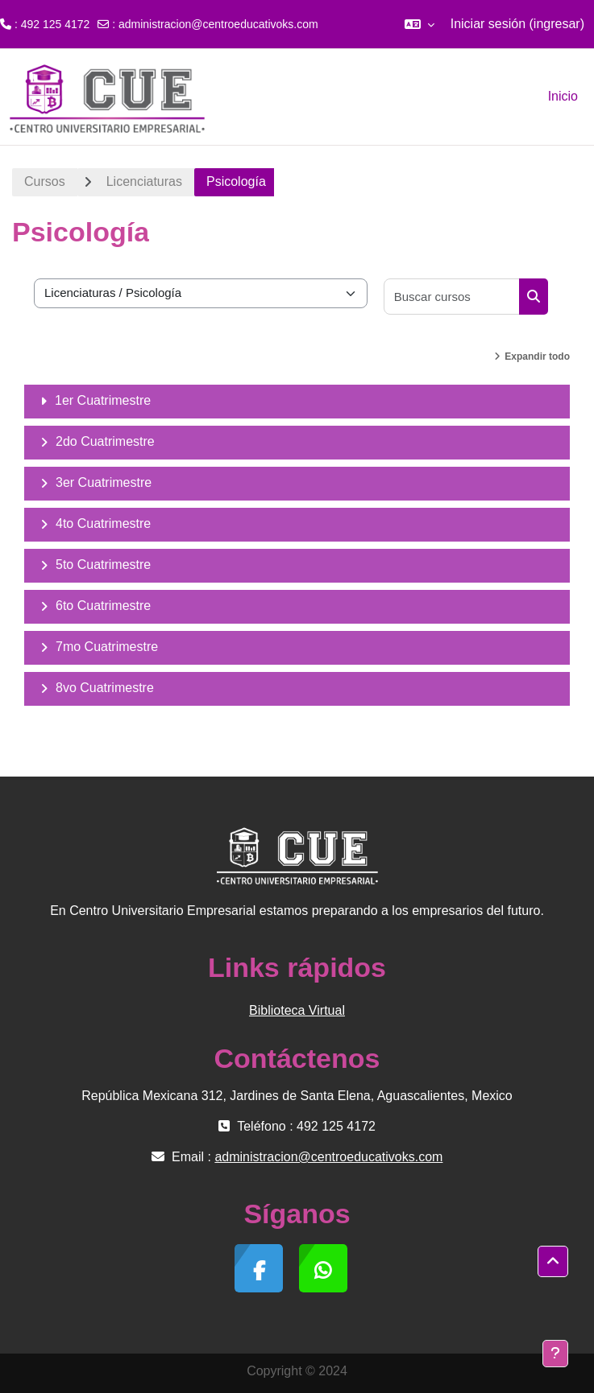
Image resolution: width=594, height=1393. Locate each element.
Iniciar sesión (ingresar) (517, 24)
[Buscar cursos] (452, 296)
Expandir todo (537, 356)
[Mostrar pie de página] (555, 1353)
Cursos (44, 181)
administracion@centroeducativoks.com (218, 24)
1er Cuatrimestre (103, 400)
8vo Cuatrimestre (105, 687)
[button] (419, 24)
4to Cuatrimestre (103, 523)
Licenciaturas (144, 181)
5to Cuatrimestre (103, 564)
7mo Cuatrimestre (107, 646)
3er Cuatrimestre (104, 482)
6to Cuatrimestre (103, 605)
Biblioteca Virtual (297, 1010)
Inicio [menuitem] (563, 96)
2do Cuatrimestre (105, 441)
